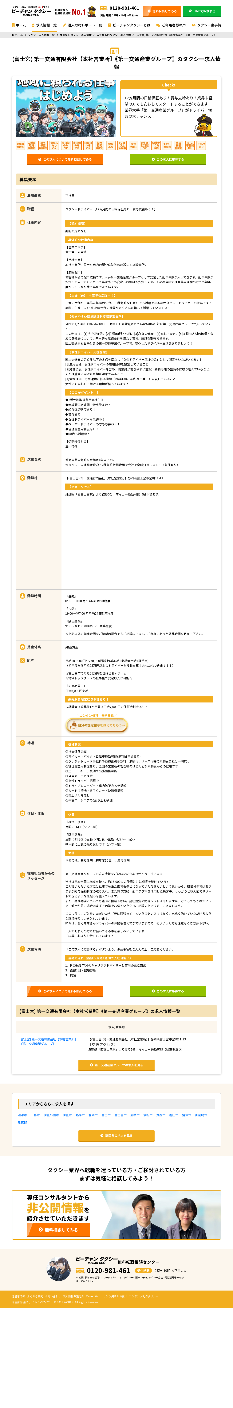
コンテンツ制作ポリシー (143, 1296)
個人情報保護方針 (73, 1296)
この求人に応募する (168, 159)
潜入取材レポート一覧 (82, 24)
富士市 (106, 1115)
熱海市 (80, 1115)
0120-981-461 (119, 8)
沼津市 (22, 1115)
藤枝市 (135, 1115)
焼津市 (186, 1115)
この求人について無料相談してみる (65, 159)
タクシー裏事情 (206, 24)
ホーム (19, 24)
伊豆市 (67, 1115)
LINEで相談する (202, 11)
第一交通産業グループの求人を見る (116, 1065)
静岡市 (93, 1115)
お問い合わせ (53, 1296)
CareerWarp (93, 1296)
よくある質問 (35, 1296)
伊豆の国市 (51, 1115)
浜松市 (147, 1115)
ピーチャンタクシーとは (129, 24)
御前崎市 (201, 1115)
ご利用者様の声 (171, 24)
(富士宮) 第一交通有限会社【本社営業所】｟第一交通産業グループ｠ (48, 1041)
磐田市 (173, 1115)
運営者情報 (18, 1296)
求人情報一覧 (44, 24)
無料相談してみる (162, 11)
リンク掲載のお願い (115, 1296)
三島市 (35, 1115)
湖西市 (160, 1115)
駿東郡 (22, 1122)
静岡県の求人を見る (116, 1135)
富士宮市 (120, 1115)
